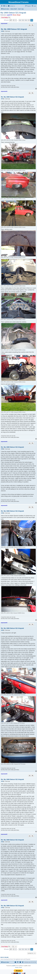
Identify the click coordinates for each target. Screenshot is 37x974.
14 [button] (20, 20)
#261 (2, 781)
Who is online (4, 957)
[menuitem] (5, 6)
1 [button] (15, 20)
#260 (2, 630)
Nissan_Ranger (17, 14)
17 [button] (29, 20)
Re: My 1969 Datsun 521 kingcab (14, 29)
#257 (2, 98)
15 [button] (23, 20)
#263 (2, 907)
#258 (2, 449)
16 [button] (26, 20)
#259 (2, 513)
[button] (10, 20)
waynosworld (4, 23)
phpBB (13, 965)
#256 (2, 31)
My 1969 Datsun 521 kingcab (13, 13)
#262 (2, 841)
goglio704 (9, 14)
